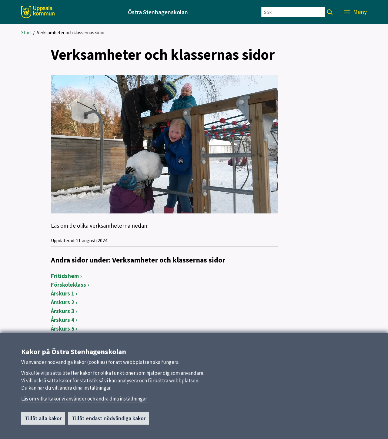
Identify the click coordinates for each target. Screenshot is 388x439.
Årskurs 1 (62, 293)
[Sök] (293, 12)
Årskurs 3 (62, 311)
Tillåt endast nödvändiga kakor (109, 420)
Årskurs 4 (62, 319)
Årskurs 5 (62, 328)
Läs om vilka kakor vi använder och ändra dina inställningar (84, 401)
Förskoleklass (68, 284)
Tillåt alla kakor (43, 420)
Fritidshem (65, 275)
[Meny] (355, 12)
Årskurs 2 (62, 302)
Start (26, 32)
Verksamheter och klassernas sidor (71, 32)
